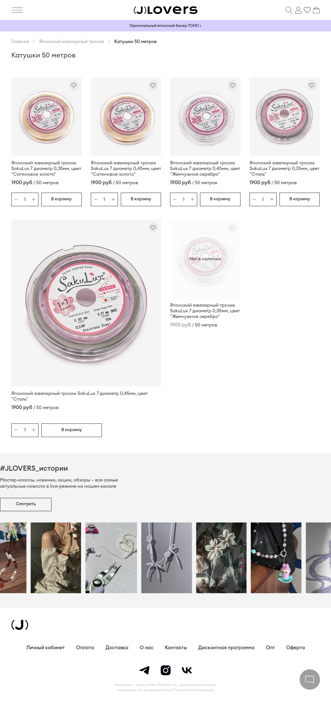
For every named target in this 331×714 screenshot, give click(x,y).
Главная (20, 41)
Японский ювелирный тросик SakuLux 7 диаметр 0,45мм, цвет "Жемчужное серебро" (205, 169)
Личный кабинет (45, 647)
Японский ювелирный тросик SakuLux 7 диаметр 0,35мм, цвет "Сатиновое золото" (46, 169)
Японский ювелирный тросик (71, 41)
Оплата (85, 647)
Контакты (176, 647)
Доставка (117, 647)
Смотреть (26, 504)
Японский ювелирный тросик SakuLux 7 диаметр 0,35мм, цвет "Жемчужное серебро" (205, 311)
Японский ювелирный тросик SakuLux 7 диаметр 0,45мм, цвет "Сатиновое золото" (126, 169)
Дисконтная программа (226, 647)
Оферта (295, 647)
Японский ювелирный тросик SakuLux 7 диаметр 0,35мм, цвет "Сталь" (284, 169)
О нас (147, 647)
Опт (270, 647)
